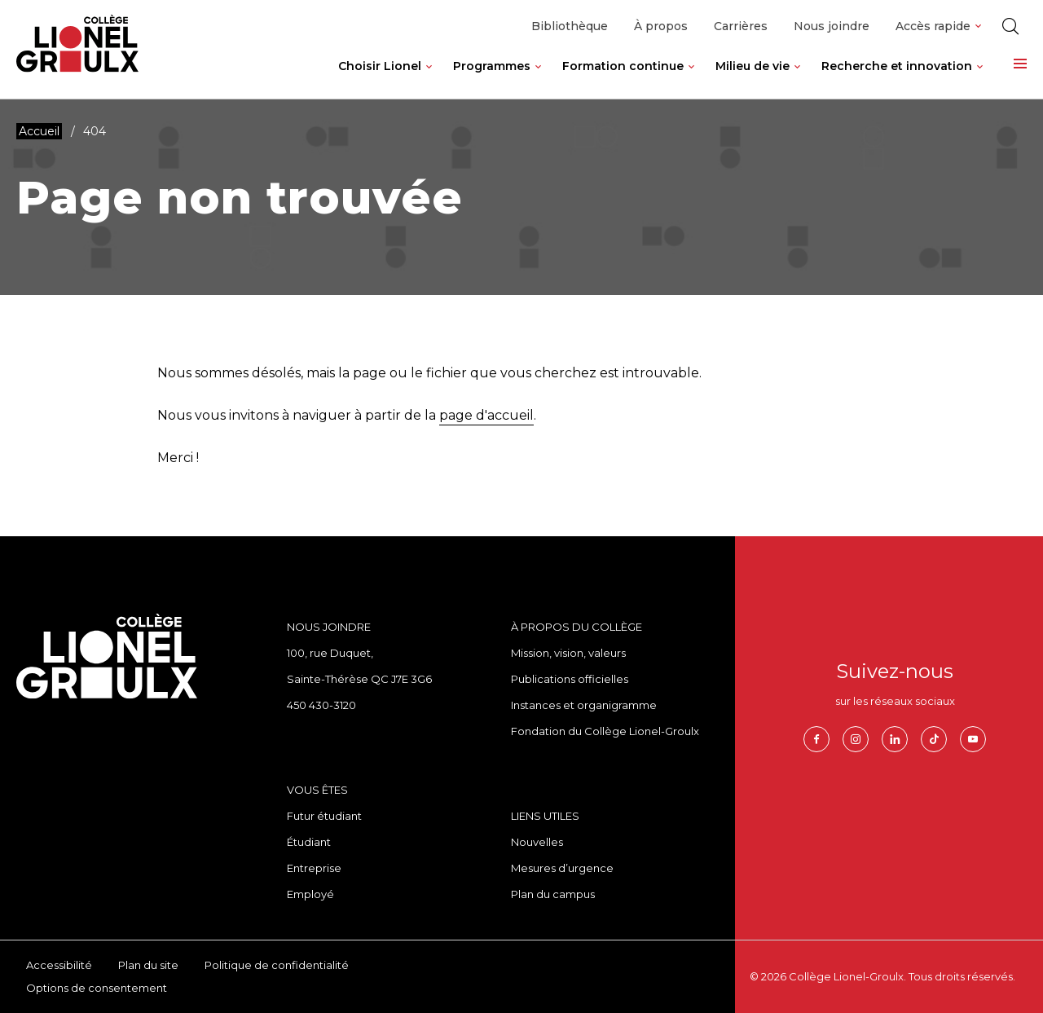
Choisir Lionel (379, 66)
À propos (661, 26)
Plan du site (148, 964)
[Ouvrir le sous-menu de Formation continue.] (691, 79)
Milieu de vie (752, 66)
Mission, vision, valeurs (568, 652)
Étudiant (309, 841)
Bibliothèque (569, 26)
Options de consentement (96, 987)
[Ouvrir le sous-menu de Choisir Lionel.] (429, 79)
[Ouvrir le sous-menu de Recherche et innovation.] (980, 79)
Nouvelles (537, 841)
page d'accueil (486, 415)
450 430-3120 (321, 704)
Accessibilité (59, 964)
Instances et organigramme (584, 704)
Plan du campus (553, 894)
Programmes (491, 66)
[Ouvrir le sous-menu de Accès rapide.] (978, 26)
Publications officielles (569, 678)
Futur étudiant (324, 815)
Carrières (741, 26)
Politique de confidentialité (277, 964)
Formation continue (623, 66)
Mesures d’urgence (562, 867)
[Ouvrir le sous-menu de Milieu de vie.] (797, 79)
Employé (310, 894)
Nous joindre (831, 26)
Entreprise (314, 867)
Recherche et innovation (896, 66)
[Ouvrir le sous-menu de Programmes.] (538, 79)
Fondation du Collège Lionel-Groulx (605, 731)
